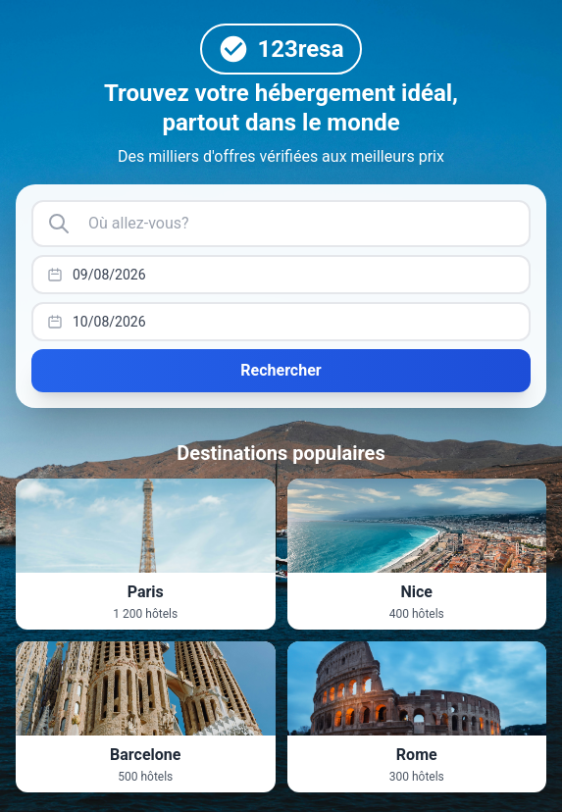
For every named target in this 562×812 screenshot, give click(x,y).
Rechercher (280, 370)
